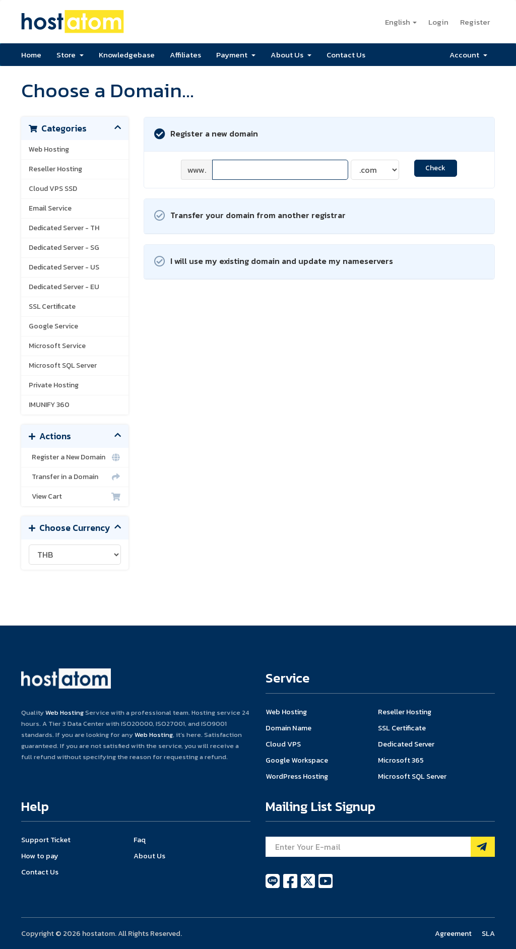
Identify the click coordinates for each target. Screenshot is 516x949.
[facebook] (291, 886)
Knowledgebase (127, 54)
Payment (235, 54)
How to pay (39, 855)
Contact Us (346, 54)
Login (438, 22)
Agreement (453, 933)
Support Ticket (46, 839)
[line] (273, 886)
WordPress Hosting (297, 776)
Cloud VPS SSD (53, 188)
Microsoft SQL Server (63, 365)
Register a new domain (206, 134)
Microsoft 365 (401, 760)
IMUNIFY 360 (49, 404)
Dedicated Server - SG (64, 247)
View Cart (75, 497)
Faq (140, 839)
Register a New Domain (75, 457)
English (401, 22)
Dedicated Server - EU (64, 287)
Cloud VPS (283, 744)
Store (70, 54)
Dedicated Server (406, 744)
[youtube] (325, 886)
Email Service (50, 208)
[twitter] (308, 886)
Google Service (53, 326)
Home (31, 54)
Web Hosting (49, 149)
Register (475, 22)
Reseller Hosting (55, 169)
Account (468, 54)
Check (435, 168)
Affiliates (185, 54)
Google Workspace (297, 760)
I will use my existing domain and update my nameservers (273, 261)
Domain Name (288, 727)
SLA (488, 933)
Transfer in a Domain (75, 477)
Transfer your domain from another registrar (250, 216)
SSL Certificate (52, 306)
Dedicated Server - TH (64, 228)
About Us (291, 54)
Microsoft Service (57, 346)
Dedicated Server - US (64, 267)
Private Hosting (54, 385)
